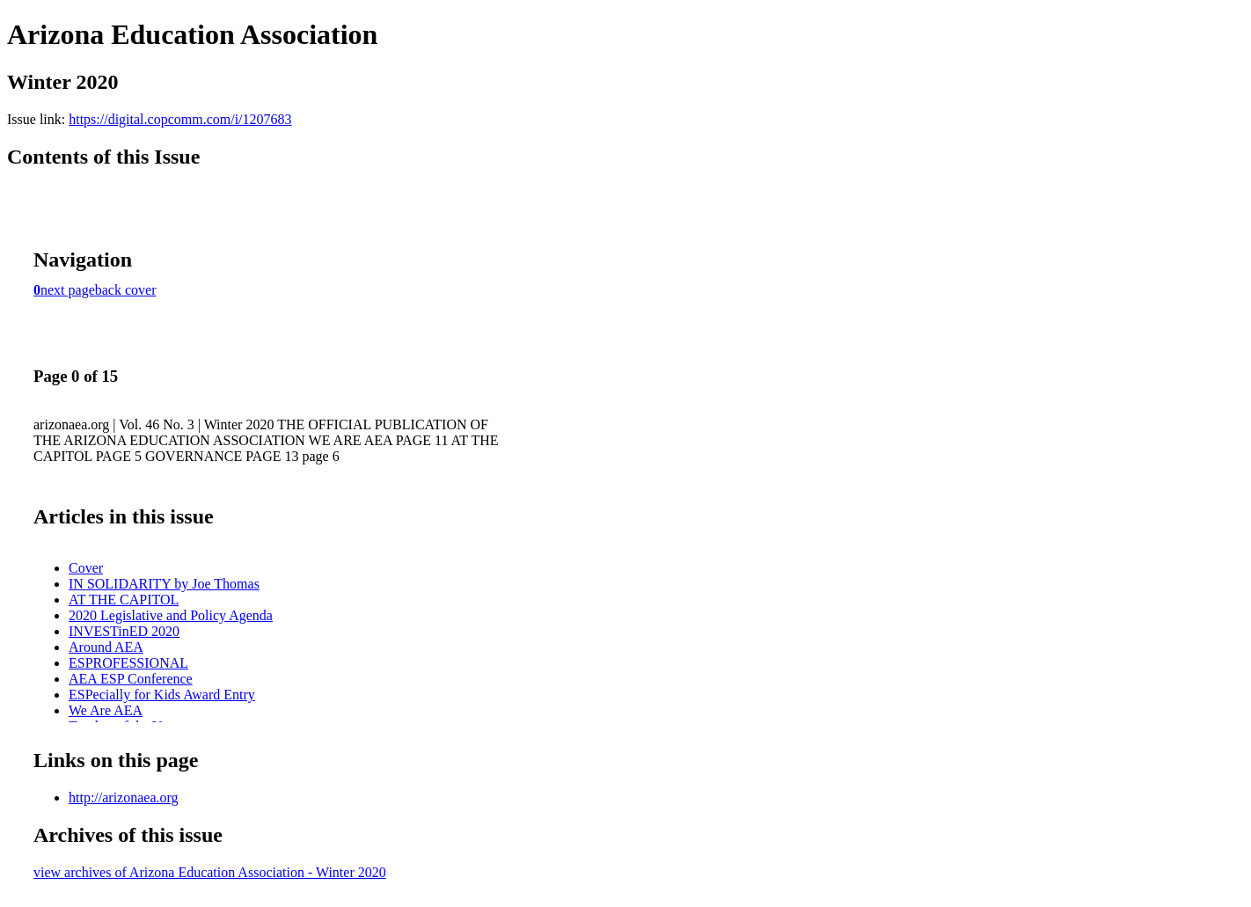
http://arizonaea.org (124, 797)
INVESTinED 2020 (124, 631)
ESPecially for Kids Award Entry (162, 694)
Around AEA (106, 647)
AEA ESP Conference (131, 678)
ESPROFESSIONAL (128, 662)
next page (67, 289)
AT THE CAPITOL (124, 599)
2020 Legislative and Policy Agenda (171, 615)
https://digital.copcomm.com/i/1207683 (180, 119)
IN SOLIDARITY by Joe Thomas (164, 583)
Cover (86, 567)
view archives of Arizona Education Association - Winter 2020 (209, 872)
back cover (126, 289)
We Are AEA (106, 710)
